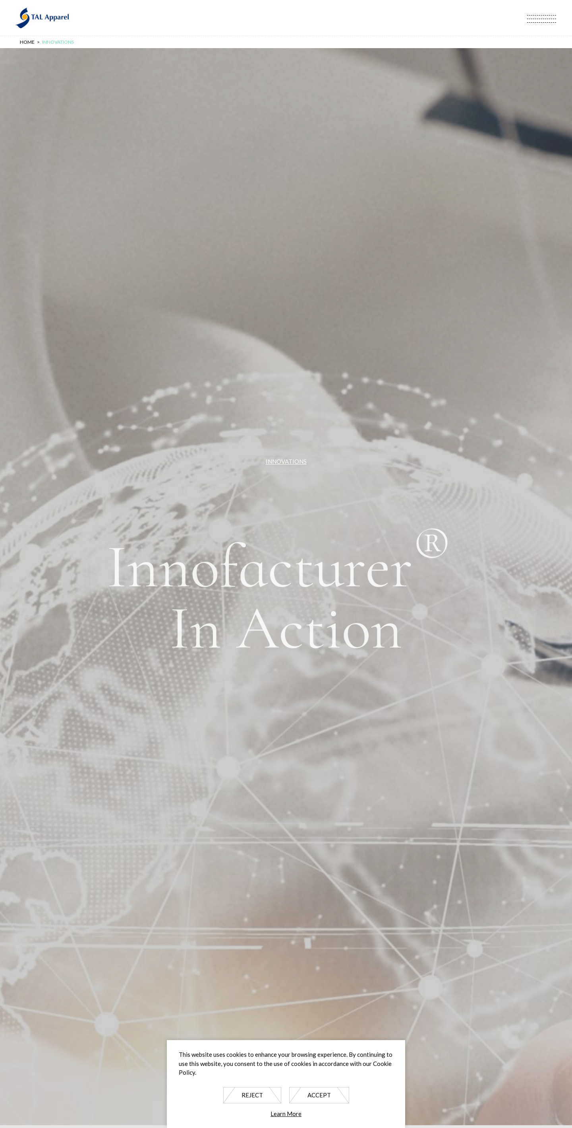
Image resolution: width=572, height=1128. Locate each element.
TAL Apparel (41, 18)
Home (27, 42)
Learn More (286, 1113)
